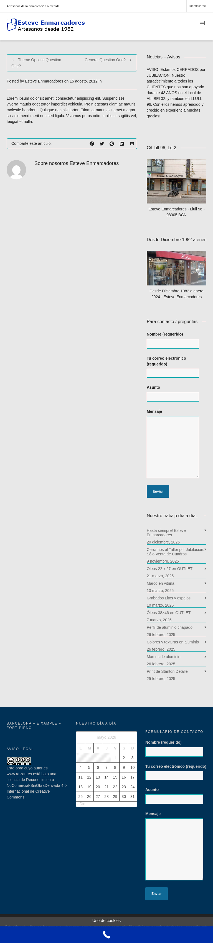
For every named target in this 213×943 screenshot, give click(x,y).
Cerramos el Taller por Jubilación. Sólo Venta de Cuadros (175, 551)
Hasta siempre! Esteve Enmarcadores (166, 532)
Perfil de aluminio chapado (169, 627)
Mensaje (176, 446)
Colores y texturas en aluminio (173, 642)
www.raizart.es (19, 774)
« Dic (80, 804)
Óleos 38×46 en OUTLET (169, 612)
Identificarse (197, 5)
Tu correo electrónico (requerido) (176, 367)
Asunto (176, 396)
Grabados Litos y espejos (169, 598)
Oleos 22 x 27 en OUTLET (169, 568)
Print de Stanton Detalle (167, 671)
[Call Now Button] (106, 934)
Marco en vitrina (160, 583)
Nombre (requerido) (176, 343)
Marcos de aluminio (163, 657)
